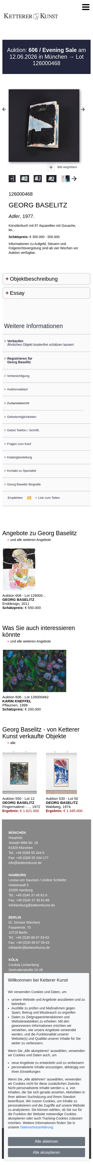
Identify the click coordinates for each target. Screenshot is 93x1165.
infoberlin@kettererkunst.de (29, 947)
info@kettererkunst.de (25, 863)
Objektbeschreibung (34, 279)
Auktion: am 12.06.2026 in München (46, 53)
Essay (17, 293)
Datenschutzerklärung (36, 1127)
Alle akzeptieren (46, 1152)
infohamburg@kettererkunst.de (32, 905)
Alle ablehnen (46, 1141)
